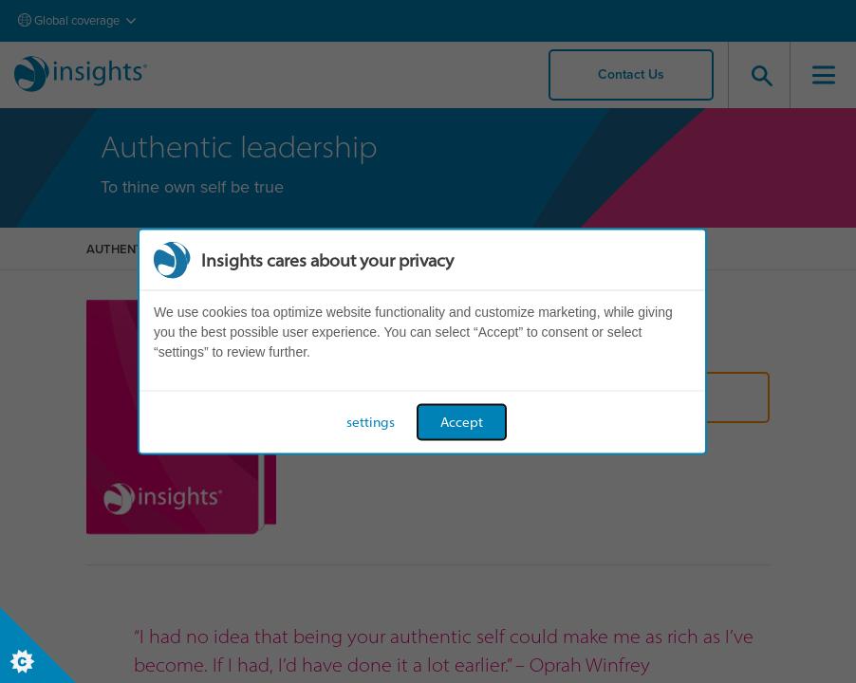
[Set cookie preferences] (38, 645)
